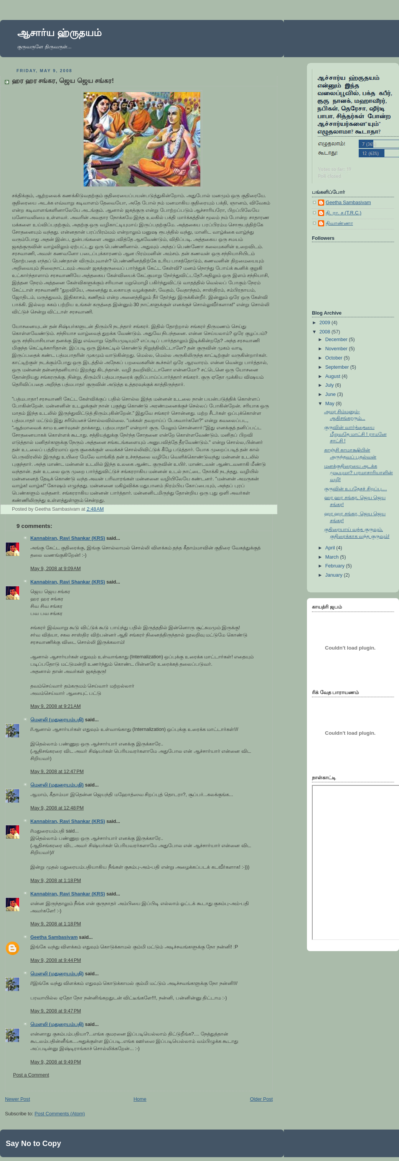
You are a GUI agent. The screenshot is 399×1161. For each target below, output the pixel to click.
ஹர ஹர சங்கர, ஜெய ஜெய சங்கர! (63, 80)
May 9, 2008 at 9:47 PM (55, 1011)
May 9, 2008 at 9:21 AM (55, 706)
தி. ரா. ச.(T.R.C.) (343, 213)
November (337, 348)
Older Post (261, 1099)
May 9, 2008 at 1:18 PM (55, 880)
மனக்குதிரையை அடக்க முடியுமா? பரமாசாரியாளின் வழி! (358, 472)
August (333, 376)
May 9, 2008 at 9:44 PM (55, 960)
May (330, 403)
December (337, 339)
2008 (326, 332)
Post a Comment (31, 1075)
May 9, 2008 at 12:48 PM (57, 808)
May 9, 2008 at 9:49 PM (55, 1062)
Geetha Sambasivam (53, 937)
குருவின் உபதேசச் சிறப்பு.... (355, 488)
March (332, 557)
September (337, 367)
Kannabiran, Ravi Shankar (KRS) (67, 538)
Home (140, 1099)
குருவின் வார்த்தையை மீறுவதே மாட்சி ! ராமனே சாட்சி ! (355, 434)
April (330, 548)
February (335, 566)
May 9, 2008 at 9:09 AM (55, 568)
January (334, 575)
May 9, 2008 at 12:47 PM (57, 771)
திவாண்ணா (339, 223)
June (331, 394)
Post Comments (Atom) (60, 1113)
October (334, 358)
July (330, 385)
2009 (326, 322)
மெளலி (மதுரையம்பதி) (57, 719)
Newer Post (17, 1099)
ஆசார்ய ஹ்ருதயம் (59, 32)
